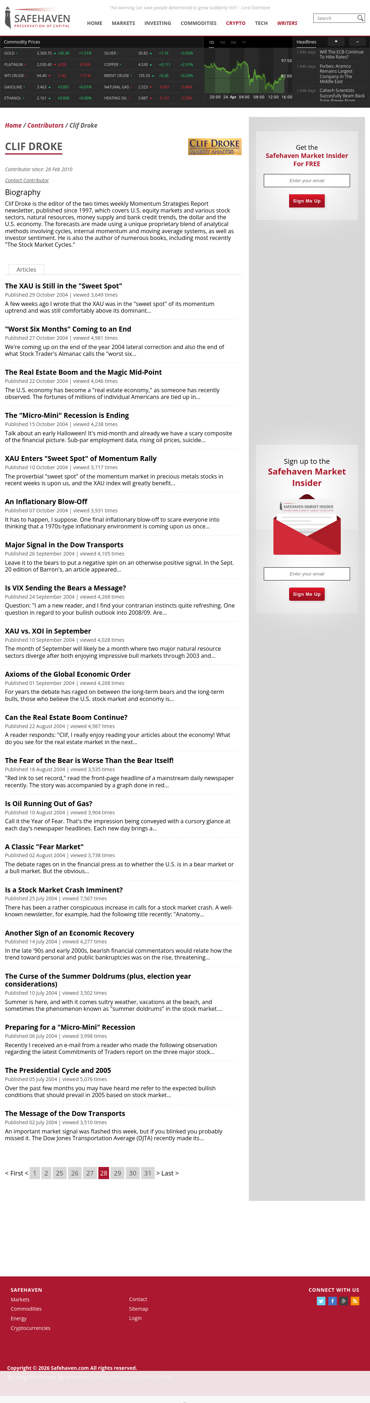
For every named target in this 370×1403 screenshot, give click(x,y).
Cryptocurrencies (31, 1328)
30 (133, 1173)
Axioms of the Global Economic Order (67, 674)
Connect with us (334, 1289)
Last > (170, 1173)
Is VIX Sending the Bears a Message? (65, 588)
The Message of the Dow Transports (65, 1113)
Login (135, 1318)
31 (148, 1173)
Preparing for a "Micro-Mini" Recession (70, 1027)
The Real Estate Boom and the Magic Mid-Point (83, 372)
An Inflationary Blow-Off (46, 501)
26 (75, 1173)
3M (233, 42)
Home (94, 23)
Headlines (306, 42)
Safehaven (26, 1289)
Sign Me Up (307, 201)
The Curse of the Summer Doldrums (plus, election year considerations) (98, 980)
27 (90, 1173)
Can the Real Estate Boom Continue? (66, 717)
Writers (287, 23)
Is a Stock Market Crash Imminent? (64, 890)
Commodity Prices (22, 42)
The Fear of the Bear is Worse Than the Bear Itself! (89, 760)
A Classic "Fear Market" (44, 846)
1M (222, 42)
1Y (244, 42)
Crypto (236, 23)
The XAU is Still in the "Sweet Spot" (63, 286)
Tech (261, 23)
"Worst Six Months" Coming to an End (68, 329)
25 (59, 1173)
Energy (19, 1318)
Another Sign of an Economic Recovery (69, 933)
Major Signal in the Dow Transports (64, 544)
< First (14, 1173)
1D (211, 42)
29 (117, 1173)
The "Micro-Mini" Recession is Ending (67, 415)
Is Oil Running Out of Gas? (48, 803)
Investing (157, 23)
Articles (26, 269)
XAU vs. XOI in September (48, 631)
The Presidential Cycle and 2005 (58, 1070)
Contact (138, 1299)
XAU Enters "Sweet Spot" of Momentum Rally (80, 458)
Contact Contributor (27, 180)
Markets (123, 23)
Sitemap (138, 1308)
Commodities (199, 23)
